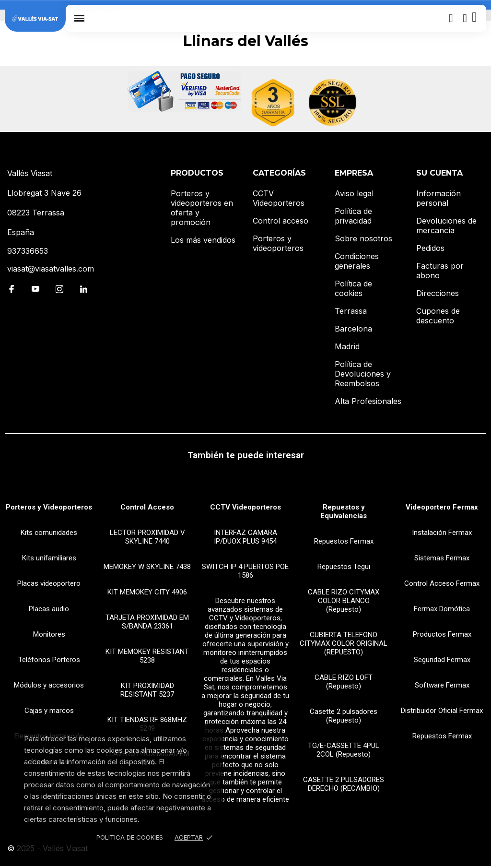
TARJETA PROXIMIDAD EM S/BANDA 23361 (147, 621)
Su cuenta (439, 173)
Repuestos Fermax (344, 541)
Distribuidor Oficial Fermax (442, 710)
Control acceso (280, 220)
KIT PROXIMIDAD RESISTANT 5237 (147, 690)
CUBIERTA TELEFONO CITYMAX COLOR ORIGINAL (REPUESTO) (343, 643)
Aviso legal (354, 193)
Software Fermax (442, 685)
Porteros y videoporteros (278, 243)
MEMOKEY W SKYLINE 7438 (147, 566)
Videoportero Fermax (442, 507)
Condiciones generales (357, 261)
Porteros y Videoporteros (49, 507)
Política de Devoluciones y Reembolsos (363, 373)
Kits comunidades (49, 532)
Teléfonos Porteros (49, 659)
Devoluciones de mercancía (446, 225)
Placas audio (49, 609)
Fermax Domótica (442, 609)
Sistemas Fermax (441, 558)
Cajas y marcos (49, 710)
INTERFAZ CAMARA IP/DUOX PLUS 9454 (245, 537)
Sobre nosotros (363, 238)
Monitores (49, 634)
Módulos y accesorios (49, 685)
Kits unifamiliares (49, 558)
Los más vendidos (203, 240)
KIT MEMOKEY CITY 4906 (147, 592)
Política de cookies (353, 288)
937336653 (27, 251)
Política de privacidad (353, 215)
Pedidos (430, 248)
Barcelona (353, 328)
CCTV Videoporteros (278, 198)
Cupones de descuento (438, 315)
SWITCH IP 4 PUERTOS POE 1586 (245, 571)
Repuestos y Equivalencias (343, 511)
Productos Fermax (442, 634)
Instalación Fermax (442, 532)
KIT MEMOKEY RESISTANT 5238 (147, 655)
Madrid (347, 346)
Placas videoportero (49, 583)
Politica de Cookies (129, 837)
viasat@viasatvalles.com (50, 268)
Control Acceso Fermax (441, 583)
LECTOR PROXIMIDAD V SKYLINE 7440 (147, 537)
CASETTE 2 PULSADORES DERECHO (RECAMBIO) (343, 784)
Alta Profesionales (368, 401)
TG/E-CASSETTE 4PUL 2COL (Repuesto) (343, 750)
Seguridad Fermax (442, 659)
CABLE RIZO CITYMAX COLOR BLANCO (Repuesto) (343, 601)
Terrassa (351, 311)
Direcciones (437, 293)
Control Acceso (147, 507)
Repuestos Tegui (343, 566)
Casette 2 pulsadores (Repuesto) (343, 715)
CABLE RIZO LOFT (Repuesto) (344, 681)
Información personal (438, 198)
